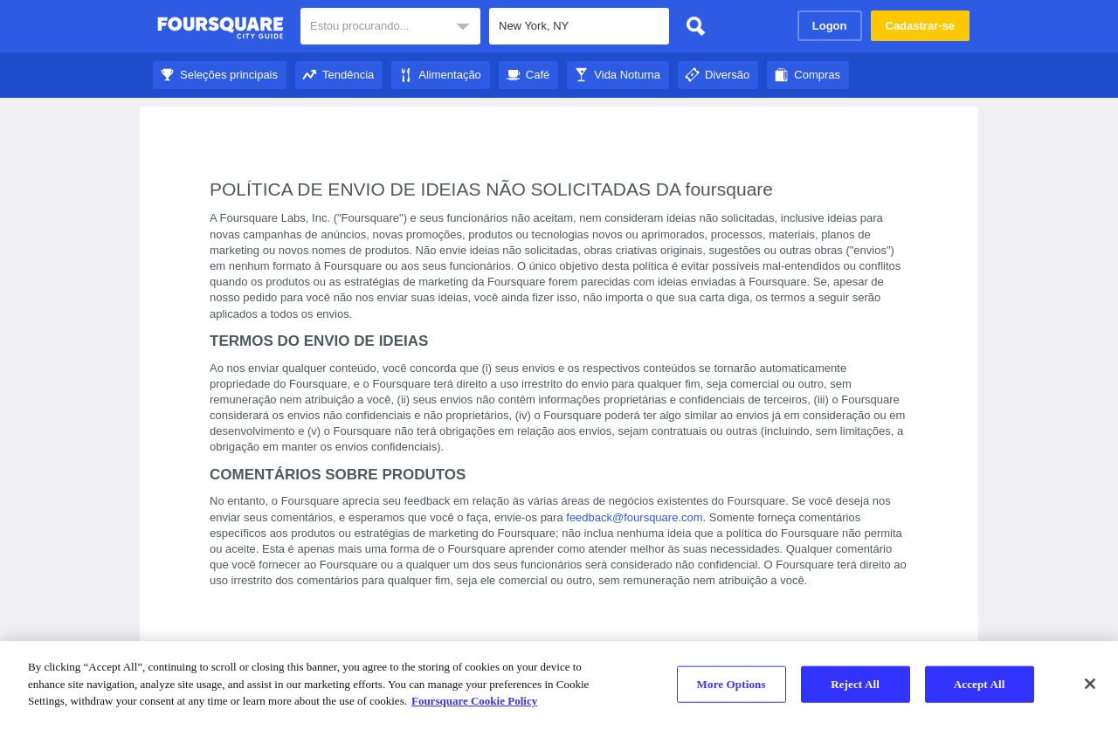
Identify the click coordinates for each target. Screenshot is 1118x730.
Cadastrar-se (921, 25)
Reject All (855, 684)
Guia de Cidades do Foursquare (220, 27)
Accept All (979, 684)
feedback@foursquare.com (634, 517)
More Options (731, 684)
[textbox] (579, 26)
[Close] (1090, 684)
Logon (829, 25)
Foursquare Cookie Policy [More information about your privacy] (474, 700)
